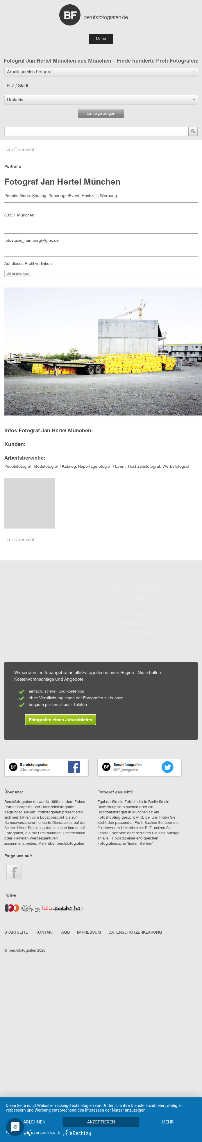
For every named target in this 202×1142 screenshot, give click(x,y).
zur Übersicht (20, 150)
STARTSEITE (16, 932)
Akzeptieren (103, 1111)
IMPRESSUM (89, 932)
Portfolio (12, 167)
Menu (101, 39)
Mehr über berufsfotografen (61, 844)
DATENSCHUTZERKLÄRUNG (135, 932)
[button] (101, 72)
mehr (35, 1121)
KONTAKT (44, 932)
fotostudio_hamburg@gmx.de (31, 240)
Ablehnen (35, 1111)
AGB (65, 932)
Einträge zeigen (101, 114)
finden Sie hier (140, 844)
